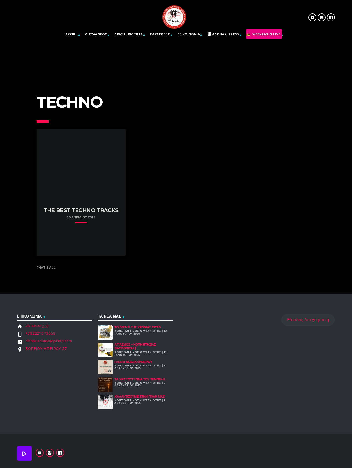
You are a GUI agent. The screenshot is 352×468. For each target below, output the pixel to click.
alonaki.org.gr (37, 325)
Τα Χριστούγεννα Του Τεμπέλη (139, 379)
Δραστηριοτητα (128, 34)
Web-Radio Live (266, 34)
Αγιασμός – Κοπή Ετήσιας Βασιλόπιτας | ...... (135, 346)
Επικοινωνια (188, 34)
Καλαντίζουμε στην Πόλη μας (139, 396)
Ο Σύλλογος (96, 34)
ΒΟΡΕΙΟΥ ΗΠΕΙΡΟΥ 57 (46, 348)
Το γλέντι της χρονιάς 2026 (137, 327)
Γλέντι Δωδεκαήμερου (133, 362)
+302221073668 (40, 333)
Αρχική (71, 34)
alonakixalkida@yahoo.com (48, 340)
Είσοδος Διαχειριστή (308, 319)
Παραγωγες (160, 34)
